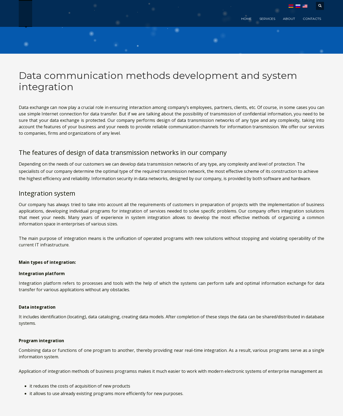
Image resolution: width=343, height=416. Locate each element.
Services (267, 19)
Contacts (312, 19)
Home (246, 19)
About (289, 19)
